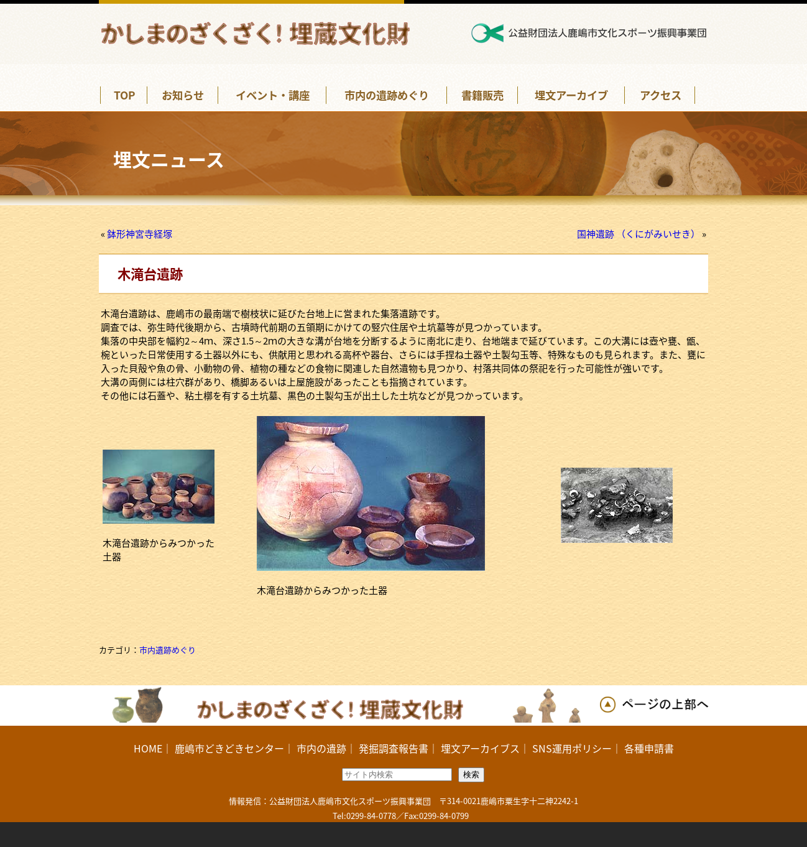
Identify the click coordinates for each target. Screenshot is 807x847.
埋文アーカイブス (480, 748)
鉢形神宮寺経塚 (139, 234)
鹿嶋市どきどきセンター (229, 748)
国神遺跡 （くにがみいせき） (638, 234)
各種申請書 (649, 748)
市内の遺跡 (321, 748)
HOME (148, 748)
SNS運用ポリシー (572, 748)
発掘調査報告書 (393, 748)
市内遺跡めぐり (167, 649)
